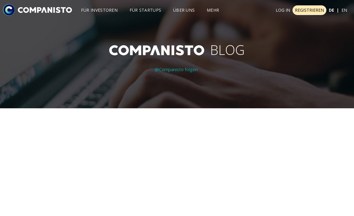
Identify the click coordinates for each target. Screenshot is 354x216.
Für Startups (145, 10)
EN (344, 10)
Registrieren (309, 10)
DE (331, 10)
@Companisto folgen (176, 69)
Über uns (184, 10)
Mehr (213, 10)
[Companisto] (37, 9)
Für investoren (99, 10)
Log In (283, 10)
